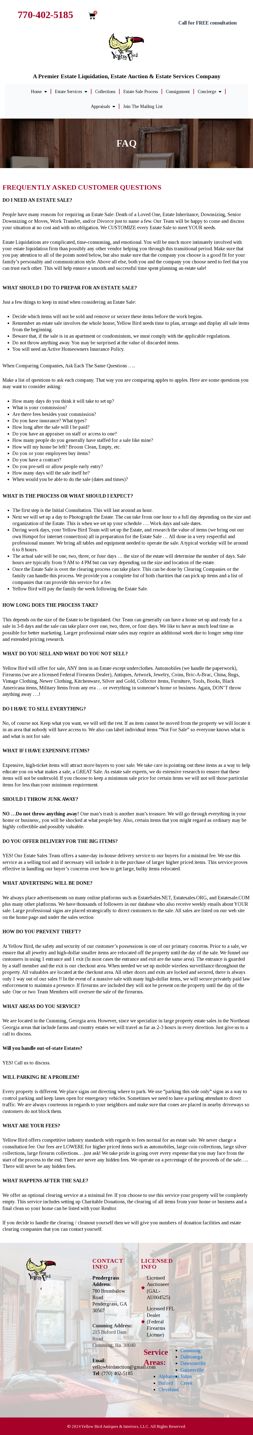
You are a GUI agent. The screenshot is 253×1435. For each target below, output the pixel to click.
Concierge (209, 91)
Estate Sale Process (140, 91)
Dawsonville (193, 1363)
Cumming (190, 1350)
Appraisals (103, 106)
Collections (105, 91)
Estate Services (71, 91)
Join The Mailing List (143, 106)
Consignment (178, 91)
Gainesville (192, 1370)
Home (39, 91)
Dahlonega (191, 1356)
